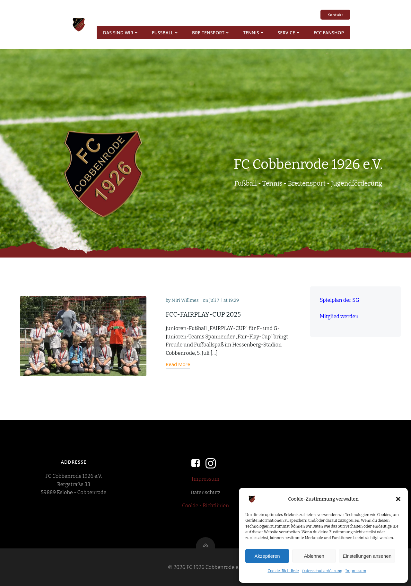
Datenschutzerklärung (322, 571)
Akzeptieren (267, 556)
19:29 (233, 300)
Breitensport (211, 33)
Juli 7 (214, 300)
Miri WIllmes (184, 300)
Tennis (254, 33)
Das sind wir (121, 33)
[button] (398, 499)
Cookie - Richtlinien (205, 506)
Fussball (165, 33)
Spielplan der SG (339, 300)
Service (289, 33)
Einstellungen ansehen (367, 556)
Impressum (355, 571)
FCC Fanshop (329, 33)
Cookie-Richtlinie (283, 571)
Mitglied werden (339, 316)
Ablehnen (314, 556)
